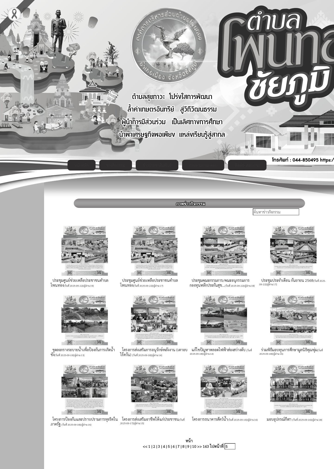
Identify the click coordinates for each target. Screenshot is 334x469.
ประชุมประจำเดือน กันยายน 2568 (286, 280)
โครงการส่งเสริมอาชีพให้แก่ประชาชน (149, 419)
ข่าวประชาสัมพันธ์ (157, 165)
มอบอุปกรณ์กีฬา (278, 419)
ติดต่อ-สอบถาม (247, 165)
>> (199, 446)
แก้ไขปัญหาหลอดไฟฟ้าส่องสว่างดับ (218, 349)
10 (194, 446)
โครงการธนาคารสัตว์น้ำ (209, 419)
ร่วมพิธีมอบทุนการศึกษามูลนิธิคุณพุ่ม (288, 349)
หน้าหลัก (81, 165)
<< (145, 446)
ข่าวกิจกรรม (115, 165)
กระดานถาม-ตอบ (203, 165)
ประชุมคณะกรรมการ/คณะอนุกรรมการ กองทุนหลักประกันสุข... (220, 283)
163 (206, 446)
